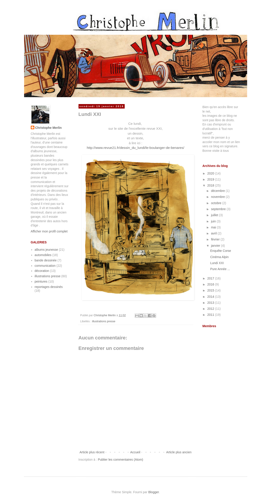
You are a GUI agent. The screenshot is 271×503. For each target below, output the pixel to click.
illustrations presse (103, 321)
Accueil (135, 452)
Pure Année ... (220, 269)
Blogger (153, 492)
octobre (216, 203)
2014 (211, 296)
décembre (218, 191)
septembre (219, 209)
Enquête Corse (220, 251)
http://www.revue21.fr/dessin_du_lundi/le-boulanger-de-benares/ (135, 148)
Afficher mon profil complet (49, 231)
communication (45, 265)
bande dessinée (46, 260)
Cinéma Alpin (219, 257)
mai (214, 227)
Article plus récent (92, 452)
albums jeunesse (46, 249)
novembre (218, 197)
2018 (211, 185)
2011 (211, 314)
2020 (211, 173)
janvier (216, 245)
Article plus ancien (179, 452)
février (216, 239)
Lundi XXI (217, 263)
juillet (215, 215)
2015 (211, 290)
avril (214, 233)
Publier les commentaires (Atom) (120, 459)
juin (214, 221)
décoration (42, 271)
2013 (211, 302)
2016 (211, 284)
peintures (41, 281)
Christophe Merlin (48, 127)
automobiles (43, 255)
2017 (211, 278)
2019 (211, 179)
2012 (211, 308)
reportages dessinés (49, 287)
